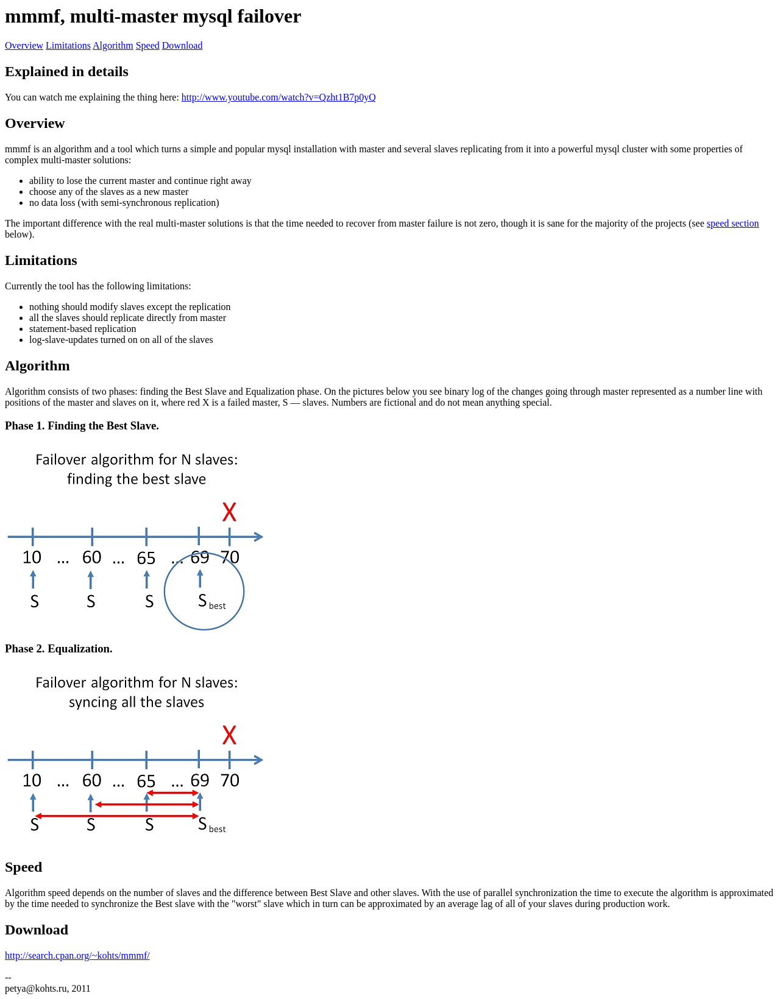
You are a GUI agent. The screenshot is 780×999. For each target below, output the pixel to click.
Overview (24, 45)
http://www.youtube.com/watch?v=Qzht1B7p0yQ (279, 97)
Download (182, 45)
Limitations (68, 45)
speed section (733, 223)
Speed (148, 45)
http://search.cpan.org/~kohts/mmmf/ (77, 955)
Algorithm (113, 45)
